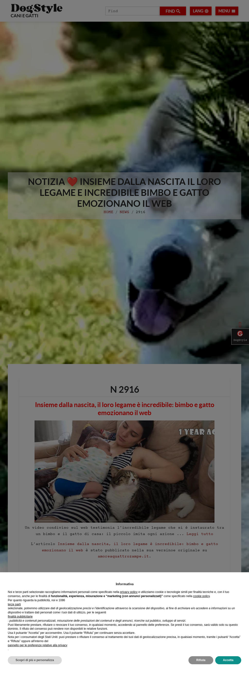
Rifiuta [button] (200, 660)
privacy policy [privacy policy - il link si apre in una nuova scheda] (129, 592)
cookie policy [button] (201, 596)
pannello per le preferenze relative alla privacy (37, 645)
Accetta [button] (228, 660)
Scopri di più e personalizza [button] (35, 660)
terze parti (14, 604)
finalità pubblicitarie (20, 616)
